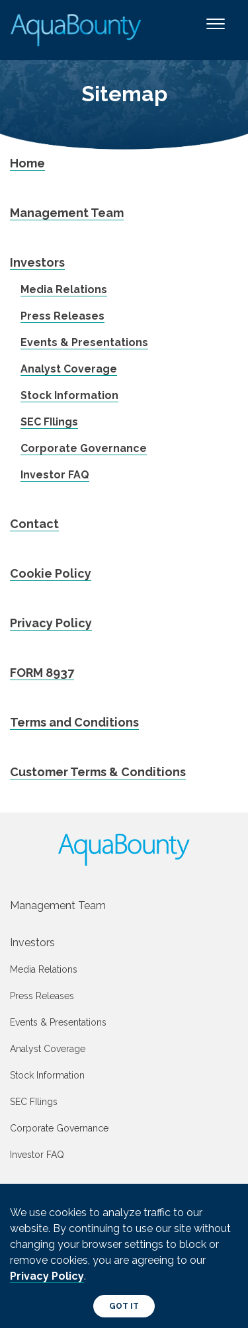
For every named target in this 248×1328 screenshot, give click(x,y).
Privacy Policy (51, 623)
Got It (124, 1306)
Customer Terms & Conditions (98, 772)
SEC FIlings (49, 422)
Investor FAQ (55, 474)
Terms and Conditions (74, 722)
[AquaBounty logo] (124, 850)
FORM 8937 (42, 673)
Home (27, 163)
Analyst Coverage (69, 369)
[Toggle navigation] (215, 30)
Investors (37, 262)
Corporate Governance (84, 448)
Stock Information (69, 395)
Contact (34, 524)
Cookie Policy (50, 573)
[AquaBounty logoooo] (77, 30)
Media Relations (64, 289)
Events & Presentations (84, 342)
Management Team (67, 213)
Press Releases (62, 316)
